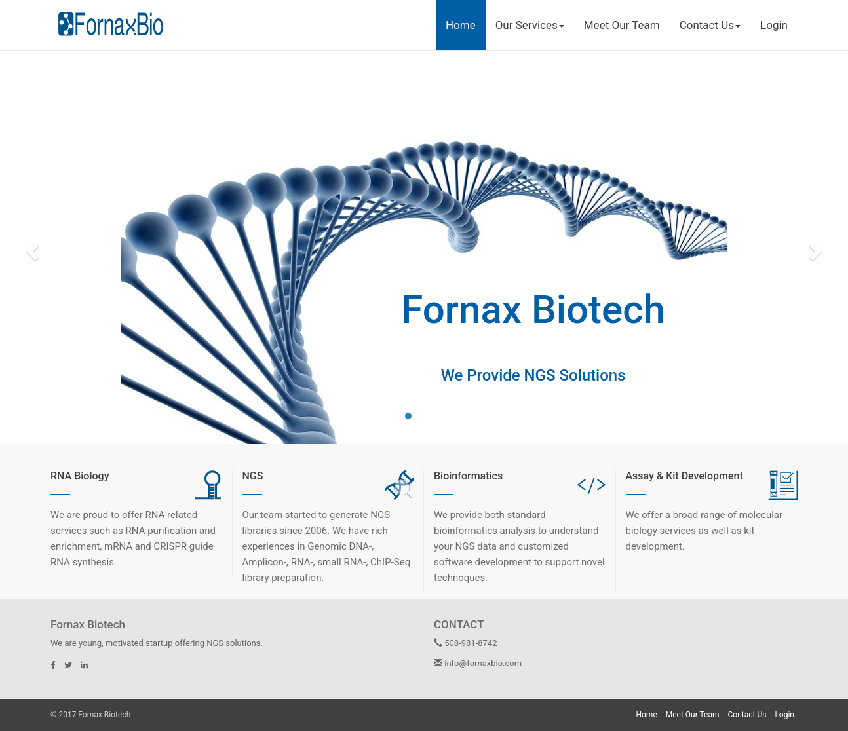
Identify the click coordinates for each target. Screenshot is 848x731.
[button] (30, 247)
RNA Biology (79, 476)
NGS (252, 476)
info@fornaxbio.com (478, 663)
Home (461, 24)
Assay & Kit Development (684, 476)
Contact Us (747, 714)
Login (774, 24)
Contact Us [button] (710, 24)
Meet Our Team (622, 24)
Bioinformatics (468, 476)
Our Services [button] (529, 24)
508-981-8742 (465, 643)
